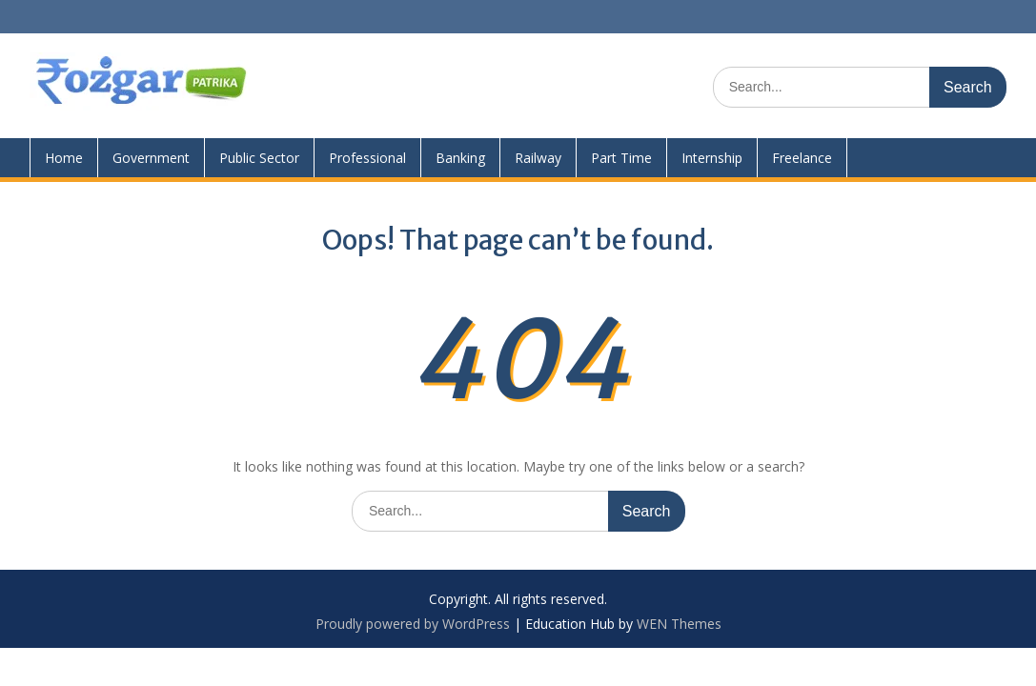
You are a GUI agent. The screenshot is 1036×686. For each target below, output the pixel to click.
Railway (538, 158)
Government (151, 158)
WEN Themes (679, 624)
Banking (460, 158)
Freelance (802, 158)
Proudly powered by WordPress (412, 624)
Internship (711, 158)
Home (64, 158)
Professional (367, 158)
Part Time (621, 158)
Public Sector (259, 158)
